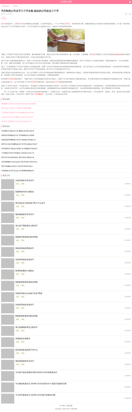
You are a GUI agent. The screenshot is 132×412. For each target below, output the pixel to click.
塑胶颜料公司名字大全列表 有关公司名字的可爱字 (19, 104)
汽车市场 (57, 82)
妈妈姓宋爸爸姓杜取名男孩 (26, 237)
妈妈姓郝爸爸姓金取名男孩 (26, 282)
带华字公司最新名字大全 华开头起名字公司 (16, 121)
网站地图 (69, 405)
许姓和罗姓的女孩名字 (24, 305)
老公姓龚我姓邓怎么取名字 (26, 327)
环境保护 (34, 82)
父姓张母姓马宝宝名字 (24, 180)
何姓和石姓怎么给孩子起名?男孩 (28, 293)
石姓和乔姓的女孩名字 (24, 260)
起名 (17, 184)
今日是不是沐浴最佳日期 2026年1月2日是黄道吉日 (36, 372)
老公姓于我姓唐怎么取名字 (26, 226)
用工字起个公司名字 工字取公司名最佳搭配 (16, 108)
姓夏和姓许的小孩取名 (24, 192)
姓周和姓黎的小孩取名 (24, 271)
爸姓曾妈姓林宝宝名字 (24, 361)
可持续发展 (12, 79)
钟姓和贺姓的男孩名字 (24, 248)
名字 (20, 24)
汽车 (3, 18)
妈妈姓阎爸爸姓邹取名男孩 (26, 316)
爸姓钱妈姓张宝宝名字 (24, 214)
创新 (120, 54)
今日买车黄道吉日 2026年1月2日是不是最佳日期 (35, 395)
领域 (115, 54)
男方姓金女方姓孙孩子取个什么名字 (30, 203)
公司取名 (15, 6)
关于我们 (62, 405)
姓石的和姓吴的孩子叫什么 (26, 350)
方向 (11, 82)
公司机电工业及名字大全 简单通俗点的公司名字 (18, 112)
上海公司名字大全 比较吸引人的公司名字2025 (17, 117)
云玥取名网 (5, 6)
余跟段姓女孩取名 (22, 339)
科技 (93, 54)
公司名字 (67, 24)
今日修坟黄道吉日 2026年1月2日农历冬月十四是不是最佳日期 (41, 384)
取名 (23, 184)
